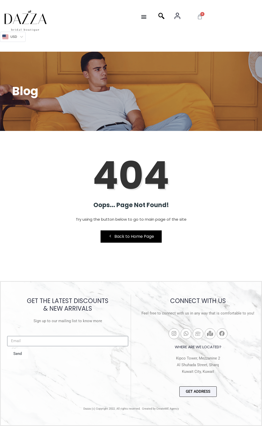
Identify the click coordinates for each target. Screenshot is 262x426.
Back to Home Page (131, 236)
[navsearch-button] (161, 17)
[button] (143, 17)
